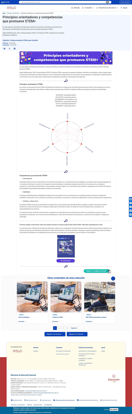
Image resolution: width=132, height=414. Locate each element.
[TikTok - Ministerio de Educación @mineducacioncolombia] (108, 400)
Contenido (59, 347)
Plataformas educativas (86, 347)
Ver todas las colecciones (63, 351)
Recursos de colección (13, 13)
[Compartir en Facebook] (4, 48)
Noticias (35, 347)
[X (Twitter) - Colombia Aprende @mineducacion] (45, 400)
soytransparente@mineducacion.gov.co (36, 391)
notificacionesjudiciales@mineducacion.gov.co (45, 392)
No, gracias (114, 409)
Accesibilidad (48, 404)
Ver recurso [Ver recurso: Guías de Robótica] (22, 321)
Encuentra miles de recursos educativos (87, 354)
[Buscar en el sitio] (63, 2)
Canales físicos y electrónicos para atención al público (26, 394)
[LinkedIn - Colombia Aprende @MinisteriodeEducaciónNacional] (87, 400)
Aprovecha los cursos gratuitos (87, 351)
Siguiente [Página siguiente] (74, 328)
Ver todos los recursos (62, 354)
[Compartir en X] (9, 48)
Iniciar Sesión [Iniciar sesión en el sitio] (125, 2)
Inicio (4, 13)
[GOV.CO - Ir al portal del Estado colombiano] (5, 2)
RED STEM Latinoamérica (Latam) (96, 317)
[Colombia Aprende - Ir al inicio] (11, 7)
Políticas (29, 404)
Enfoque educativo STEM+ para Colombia (24, 40)
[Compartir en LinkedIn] (14, 48)
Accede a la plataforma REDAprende (85, 364)
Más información (47, 412)
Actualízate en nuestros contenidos (85, 359)
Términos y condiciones (18, 404)
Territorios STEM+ (57, 317)
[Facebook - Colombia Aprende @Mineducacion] (16, 400)
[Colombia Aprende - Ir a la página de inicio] (21, 351)
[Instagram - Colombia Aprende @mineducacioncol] (31, 400)
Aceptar (106, 409)
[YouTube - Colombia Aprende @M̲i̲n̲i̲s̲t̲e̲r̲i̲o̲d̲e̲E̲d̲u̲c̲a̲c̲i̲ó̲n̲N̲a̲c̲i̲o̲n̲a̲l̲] (64, 400)
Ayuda (103, 347)
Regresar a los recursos (55, 334)
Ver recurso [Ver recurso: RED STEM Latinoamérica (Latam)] (89, 321)
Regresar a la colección (77, 334)
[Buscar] (107, 2)
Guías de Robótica (24, 317)
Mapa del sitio (38, 404)
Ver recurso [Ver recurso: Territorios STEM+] (56, 321)
